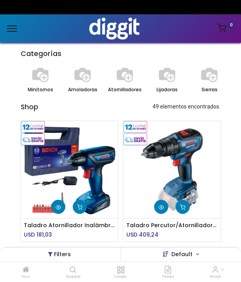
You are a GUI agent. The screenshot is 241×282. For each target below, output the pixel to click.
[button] (58, 207)
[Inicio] (25, 270)
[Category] (120, 270)
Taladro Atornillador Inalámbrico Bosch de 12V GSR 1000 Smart (69, 225)
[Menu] (12, 28)
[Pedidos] (168, 270)
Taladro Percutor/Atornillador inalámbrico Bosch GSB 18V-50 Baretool (172, 225)
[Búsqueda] (73, 270)
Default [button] (182, 254)
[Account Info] (215, 270)
